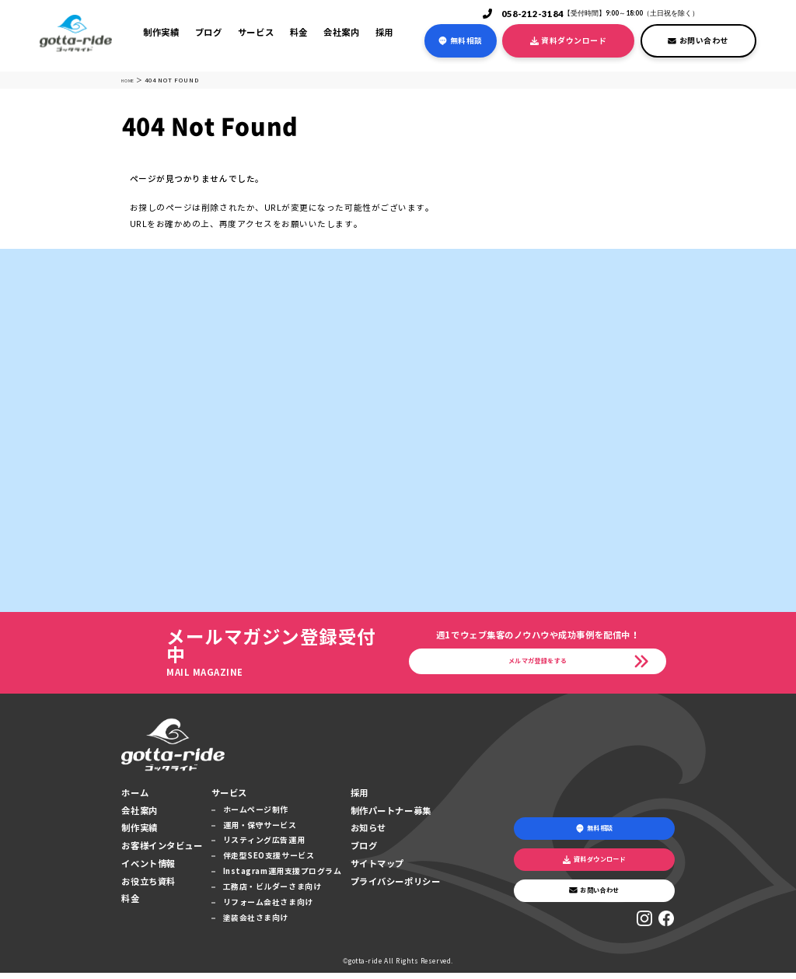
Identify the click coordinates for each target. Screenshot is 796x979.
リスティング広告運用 (264, 846)
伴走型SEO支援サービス (268, 862)
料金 (299, 32)
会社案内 (341, 32)
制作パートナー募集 (391, 816)
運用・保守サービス (260, 831)
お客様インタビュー (161, 851)
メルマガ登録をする (538, 664)
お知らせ (368, 834)
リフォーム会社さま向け (268, 908)
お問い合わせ (698, 41)
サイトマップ (377, 869)
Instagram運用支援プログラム (282, 877)
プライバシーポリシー (395, 887)
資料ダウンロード (568, 41)
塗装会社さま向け (255, 923)
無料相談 (460, 41)
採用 (384, 32)
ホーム (134, 798)
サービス (256, 32)
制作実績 (161, 32)
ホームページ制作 (255, 815)
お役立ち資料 (148, 887)
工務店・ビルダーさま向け (272, 893)
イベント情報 (148, 869)
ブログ (208, 32)
